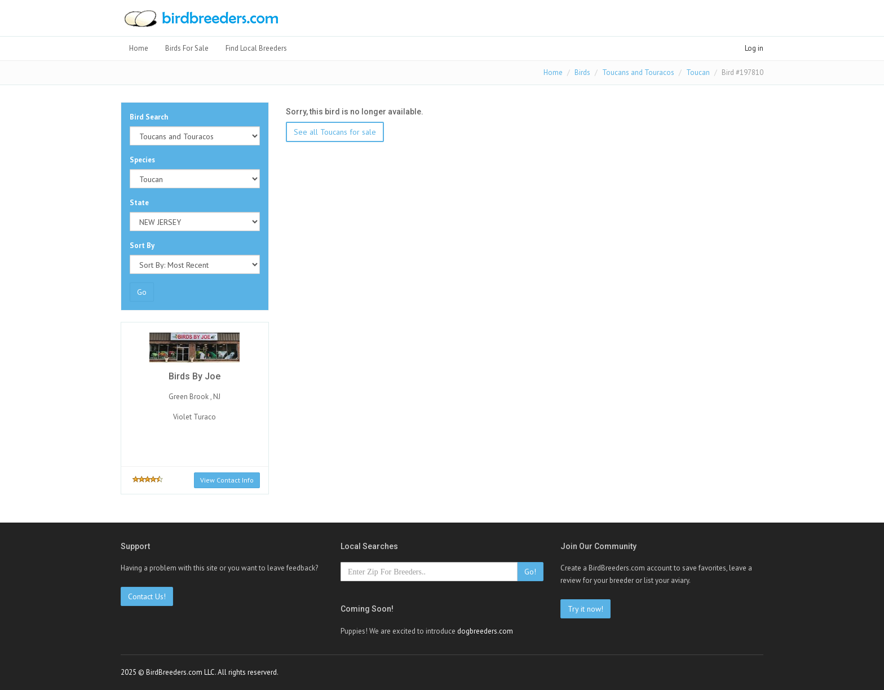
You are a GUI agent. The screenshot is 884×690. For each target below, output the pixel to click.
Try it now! (585, 609)
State (139, 202)
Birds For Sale (187, 48)
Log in (754, 48)
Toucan (698, 72)
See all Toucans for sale (335, 132)
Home (138, 48)
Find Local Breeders (256, 48)
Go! (530, 572)
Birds (582, 72)
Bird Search (149, 117)
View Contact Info (227, 480)
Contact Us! (147, 596)
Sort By (142, 245)
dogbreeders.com (485, 631)
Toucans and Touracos (638, 72)
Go (142, 292)
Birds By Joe (194, 376)
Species (142, 160)
